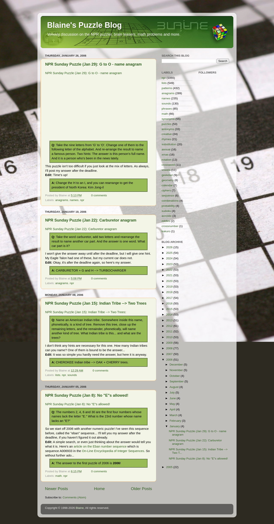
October (175, 375)
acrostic (167, 215)
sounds (72, 375)
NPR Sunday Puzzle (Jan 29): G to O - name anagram (93, 64)
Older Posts (141, 488)
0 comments (99, 195)
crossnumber (170, 226)
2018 (169, 292)
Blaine (80, 507)
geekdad (167, 175)
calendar (167, 185)
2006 (169, 359)
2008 (169, 348)
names (74, 200)
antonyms (168, 129)
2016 (169, 303)
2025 (169, 252)
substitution (169, 144)
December (177, 364)
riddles (166, 221)
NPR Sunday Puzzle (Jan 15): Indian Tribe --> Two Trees (95, 303)
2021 (169, 275)
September (177, 381)
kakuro (166, 231)
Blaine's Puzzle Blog (84, 25)
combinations (170, 200)
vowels (166, 170)
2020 (169, 281)
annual (166, 149)
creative (167, 134)
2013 (169, 320)
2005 (169, 467)
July (173, 392)
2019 (169, 286)
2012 (169, 325)
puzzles (166, 124)
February (176, 420)
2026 (169, 247)
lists (57, 375)
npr (82, 200)
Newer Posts (56, 488)
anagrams (61, 200)
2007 (169, 354)
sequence (168, 195)
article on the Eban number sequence (100, 446)
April (173, 409)
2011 (169, 331)
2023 (169, 264)
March (174, 415)
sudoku (166, 211)
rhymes (166, 139)
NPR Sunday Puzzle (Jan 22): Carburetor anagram (90, 220)
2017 (169, 297)
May (173, 403)
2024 (169, 258)
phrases (167, 108)
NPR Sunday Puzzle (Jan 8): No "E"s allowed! (86, 395)
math (58, 475)
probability (168, 205)
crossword (168, 164)
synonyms (168, 118)
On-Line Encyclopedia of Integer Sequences (113, 451)
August (174, 387)
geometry (168, 180)
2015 (169, 309)
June (173, 398)
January (175, 426)
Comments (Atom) (74, 497)
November (177, 370)
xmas (165, 154)
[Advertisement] (98, 109)
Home (99, 488)
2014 (169, 314)
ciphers (166, 190)
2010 (169, 337)
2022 (169, 269)
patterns (167, 88)
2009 (169, 342)
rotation (166, 159)
